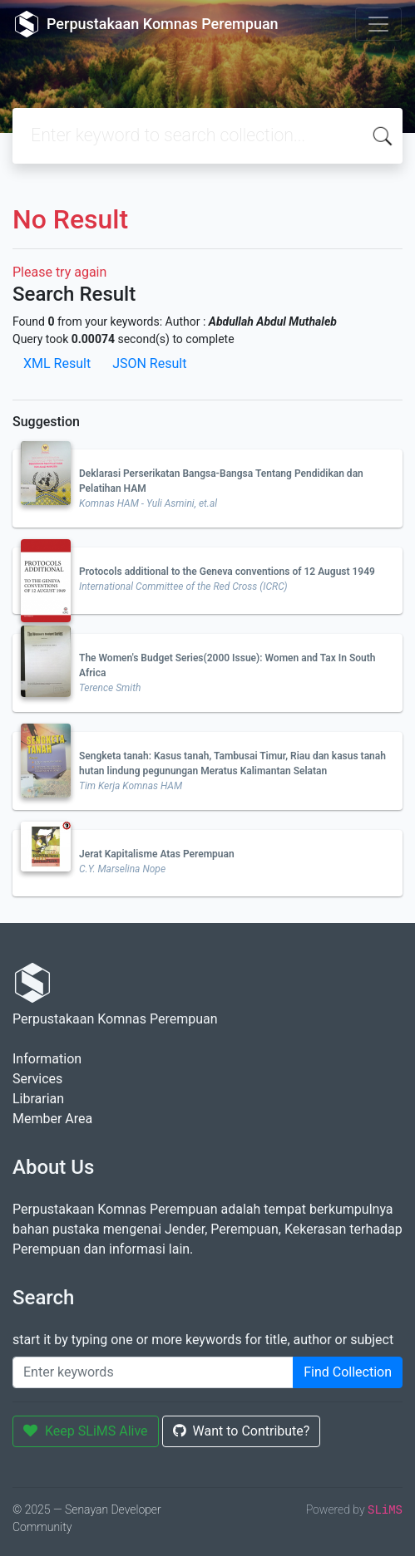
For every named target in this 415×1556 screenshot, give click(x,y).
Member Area (52, 1119)
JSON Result (149, 363)
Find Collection (348, 1372)
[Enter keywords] (153, 1372)
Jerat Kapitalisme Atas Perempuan (157, 854)
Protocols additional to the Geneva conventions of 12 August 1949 (227, 571)
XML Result (57, 363)
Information (47, 1059)
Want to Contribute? (241, 1431)
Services (37, 1079)
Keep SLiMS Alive (85, 1431)
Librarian (38, 1099)
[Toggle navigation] (378, 24)
